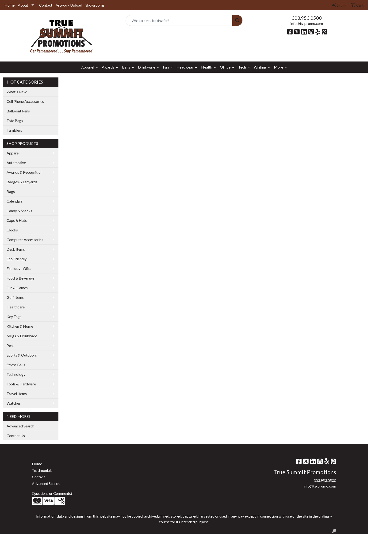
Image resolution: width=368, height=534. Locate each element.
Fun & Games (17, 287)
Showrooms (94, 5)
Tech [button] (242, 67)
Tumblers (14, 130)
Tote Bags (15, 120)
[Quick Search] (179, 20)
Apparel (13, 153)
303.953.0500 (307, 18)
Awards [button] (108, 67)
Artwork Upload (69, 5)
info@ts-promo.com (306, 23)
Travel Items (17, 393)
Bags (11, 191)
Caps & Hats (17, 220)
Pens (10, 345)
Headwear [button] (184, 67)
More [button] (278, 67)
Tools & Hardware (21, 384)
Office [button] (225, 67)
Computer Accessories (25, 239)
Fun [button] (166, 67)
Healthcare (16, 307)
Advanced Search (20, 426)
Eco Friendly (17, 259)
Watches (14, 403)
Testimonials (42, 470)
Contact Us (16, 435)
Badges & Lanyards (22, 182)
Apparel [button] (87, 67)
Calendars (15, 201)
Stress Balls (16, 364)
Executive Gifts (19, 268)
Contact (45, 5)
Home (9, 5)
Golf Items (15, 297)
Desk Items (16, 249)
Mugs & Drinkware (22, 336)
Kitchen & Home (20, 326)
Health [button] (206, 67)
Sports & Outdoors (22, 355)
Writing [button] (260, 67)
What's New (17, 91)
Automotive (16, 162)
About (23, 5)
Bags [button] (126, 67)
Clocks (12, 230)
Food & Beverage (20, 278)
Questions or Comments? (52, 493)
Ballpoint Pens (18, 111)
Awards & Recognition (24, 172)
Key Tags (14, 316)
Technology (16, 374)
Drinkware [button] (146, 67)
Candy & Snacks (19, 210)
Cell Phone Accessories (25, 101)
